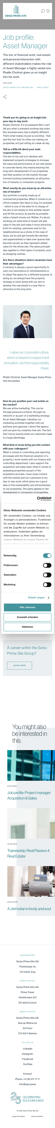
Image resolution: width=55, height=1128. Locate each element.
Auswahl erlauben (27, 617)
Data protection (37, 1116)
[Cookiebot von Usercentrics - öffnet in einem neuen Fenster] (39, 499)
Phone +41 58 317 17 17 (27, 1079)
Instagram (27, 1053)
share (5, 97)
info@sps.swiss (27, 1084)
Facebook (27, 1059)
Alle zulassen (27, 607)
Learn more (19, 665)
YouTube (27, 1064)
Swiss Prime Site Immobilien (18, 87)
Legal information (18, 1116)
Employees (43, 87)
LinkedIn (27, 1048)
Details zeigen (36, 597)
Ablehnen (27, 626)
